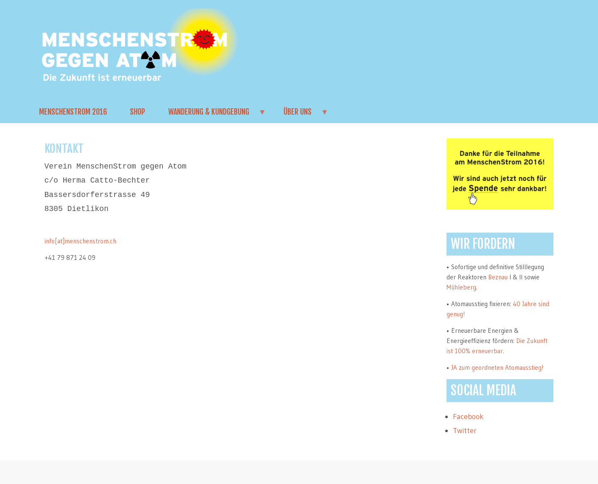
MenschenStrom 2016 (73, 111)
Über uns (300, 115)
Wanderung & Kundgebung (212, 115)
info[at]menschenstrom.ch (80, 241)
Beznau (498, 277)
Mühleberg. (461, 287)
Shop (137, 111)
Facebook (468, 416)
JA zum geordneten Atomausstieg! (497, 367)
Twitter (465, 430)
